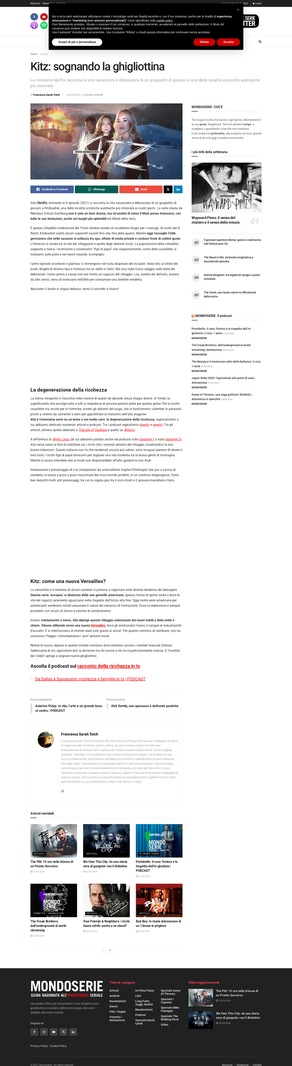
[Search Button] (260, 41)
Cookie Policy (58, 1046)
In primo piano (149, 854)
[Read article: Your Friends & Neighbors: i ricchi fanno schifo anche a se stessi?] (106, 900)
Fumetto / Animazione (49, 913)
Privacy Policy (39, 1046)
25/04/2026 (143, 931)
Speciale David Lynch (145, 1022)
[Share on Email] (141, 189)
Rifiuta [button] (204, 42)
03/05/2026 (37, 872)
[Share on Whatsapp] (96, 189)
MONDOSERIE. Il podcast (213, 316)
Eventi (114, 1006)
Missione (35, 3)
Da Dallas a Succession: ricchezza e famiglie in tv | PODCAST (90, 678)
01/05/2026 (143, 876)
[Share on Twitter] (168, 189)
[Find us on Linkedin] (73, 1032)
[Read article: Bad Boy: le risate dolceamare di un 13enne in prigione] (159, 900)
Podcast (140, 1015)
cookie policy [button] (165, 20)
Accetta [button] (228, 42)
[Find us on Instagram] (44, 1032)
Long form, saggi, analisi (144, 1003)
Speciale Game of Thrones (170, 992)
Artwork (98, 94)
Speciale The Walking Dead (169, 1018)
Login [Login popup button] (257, 3)
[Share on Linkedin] (178, 189)
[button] (238, 9)
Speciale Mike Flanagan (170, 1009)
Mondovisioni (144, 1009)
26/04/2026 (90, 931)
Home (33, 54)
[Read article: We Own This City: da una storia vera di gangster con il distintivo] (106, 841)
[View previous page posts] (103, 950)
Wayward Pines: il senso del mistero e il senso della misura (216, 220)
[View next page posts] (110, 950)
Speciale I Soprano (167, 1001)
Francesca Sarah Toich (46, 94)
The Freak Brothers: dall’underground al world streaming (48, 926)
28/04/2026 (37, 936)
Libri (138, 996)
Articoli (44, 54)
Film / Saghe (118, 1011)
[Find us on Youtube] (44, 16)
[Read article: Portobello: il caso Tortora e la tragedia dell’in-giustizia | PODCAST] (159, 841)
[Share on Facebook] (52, 189)
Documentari (118, 1001)
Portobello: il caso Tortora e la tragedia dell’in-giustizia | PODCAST (157, 866)
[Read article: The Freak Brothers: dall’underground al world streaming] (53, 900)
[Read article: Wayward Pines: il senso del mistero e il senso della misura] (227, 188)
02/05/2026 (90, 872)
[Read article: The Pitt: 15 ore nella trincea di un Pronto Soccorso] (53, 841)
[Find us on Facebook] (34, 16)
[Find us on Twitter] (63, 1032)
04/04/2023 (73, 94)
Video (164, 1024)
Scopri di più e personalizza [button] (77, 42)
